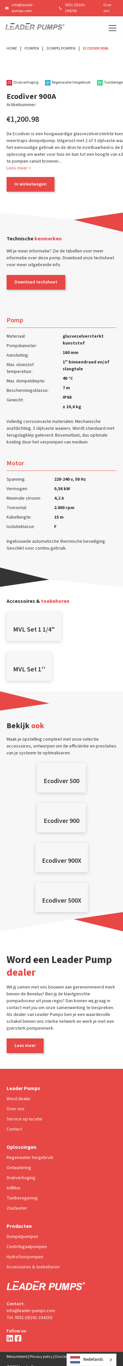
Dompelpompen (61, 48)
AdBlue (13, 1188)
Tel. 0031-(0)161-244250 (29, 1317)
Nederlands (86, 1360)
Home (12, 48)
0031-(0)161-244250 (75, 8)
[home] (35, 28)
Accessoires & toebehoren (33, 1267)
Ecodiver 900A (96, 48)
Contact (14, 1129)
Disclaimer (64, 1356)
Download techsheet (35, 282)
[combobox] (91, 1360)
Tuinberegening (22, 1198)
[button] (111, 28)
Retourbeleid (17, 1356)
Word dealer (19, 1099)
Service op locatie (24, 1119)
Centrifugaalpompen (27, 1247)
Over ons (107, 8)
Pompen (32, 48)
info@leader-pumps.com (23, 8)
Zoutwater (17, 1208)
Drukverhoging (21, 1178)
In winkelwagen (30, 184)
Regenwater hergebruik (30, 1157)
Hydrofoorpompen (25, 1257)
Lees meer (25, 1045)
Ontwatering (19, 1168)
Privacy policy (41, 1356)
